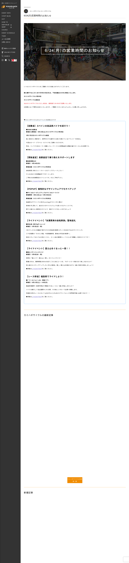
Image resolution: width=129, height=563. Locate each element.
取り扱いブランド (28, 551)
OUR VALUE (5, 24)
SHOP (3, 27)
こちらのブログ (37, 150)
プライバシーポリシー (29, 556)
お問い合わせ (27, 554)
